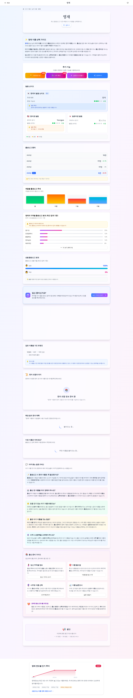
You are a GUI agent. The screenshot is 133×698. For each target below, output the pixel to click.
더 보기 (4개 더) (66, 247)
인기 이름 (27, 9)
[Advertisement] (66, 323)
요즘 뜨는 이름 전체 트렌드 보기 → (43, 691)
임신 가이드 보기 (99, 295)
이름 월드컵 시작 (87, 575)
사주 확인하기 (45, 595)
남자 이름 (34, 9)
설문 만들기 (87, 595)
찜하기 (66, 25)
